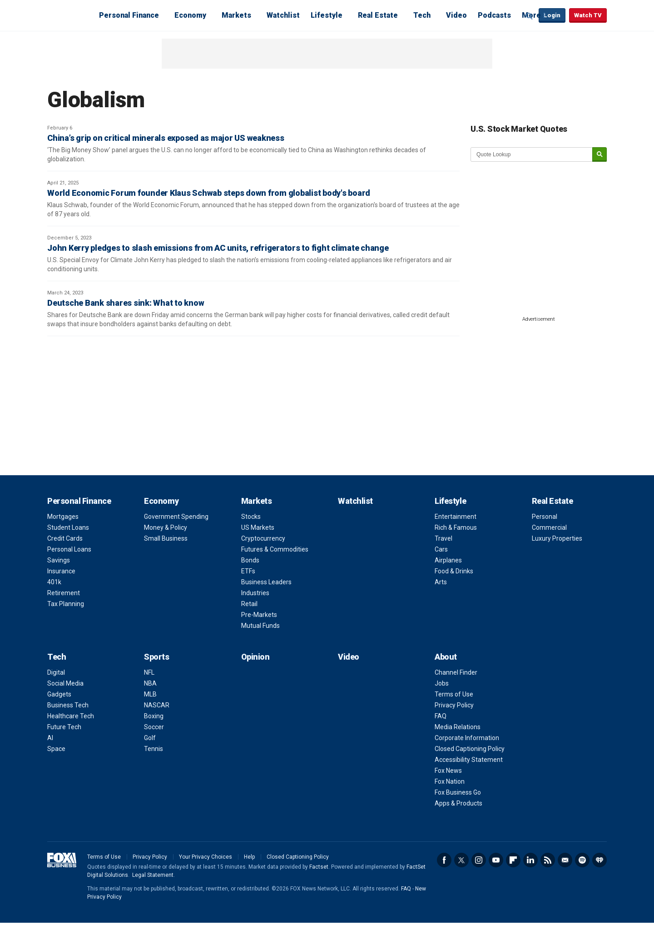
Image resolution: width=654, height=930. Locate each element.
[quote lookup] (532, 154)
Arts (441, 582)
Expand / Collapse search (529, 16)
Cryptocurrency (263, 538)
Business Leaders (266, 582)
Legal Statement (152, 875)
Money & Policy (165, 527)
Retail (249, 603)
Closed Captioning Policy (470, 748)
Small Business (166, 538)
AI (50, 737)
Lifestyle (326, 15)
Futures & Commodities (274, 549)
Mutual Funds (260, 625)
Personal (544, 516)
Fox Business (69, 15)
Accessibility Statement (469, 759)
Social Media (65, 683)
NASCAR (156, 705)
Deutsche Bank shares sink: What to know (125, 303)
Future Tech (64, 727)
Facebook (444, 860)
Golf (150, 737)
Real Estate (378, 15)
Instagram (478, 860)
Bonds (250, 560)
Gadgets (59, 694)
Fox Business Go (458, 792)
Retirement (63, 593)
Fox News (448, 770)
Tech (422, 15)
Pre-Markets (259, 614)
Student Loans (68, 527)
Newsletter (565, 860)
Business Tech (68, 705)
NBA (150, 683)
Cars (441, 549)
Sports (156, 656)
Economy (190, 15)
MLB (150, 694)
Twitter (461, 860)
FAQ (440, 716)
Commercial (549, 527)
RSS (547, 860)
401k (54, 582)
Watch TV (588, 15)
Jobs (442, 683)
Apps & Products (458, 803)
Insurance (61, 571)
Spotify (582, 860)
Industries (255, 593)
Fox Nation (450, 781)
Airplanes (448, 560)
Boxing (154, 716)
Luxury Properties (557, 538)
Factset (318, 867)
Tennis (153, 748)
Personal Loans (69, 549)
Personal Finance (129, 15)
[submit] (599, 154)
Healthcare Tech (70, 716)
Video (456, 15)
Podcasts (494, 15)
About (446, 656)
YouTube (496, 860)
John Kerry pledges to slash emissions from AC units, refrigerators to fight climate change (218, 248)
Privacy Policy (454, 705)
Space (56, 748)
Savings (58, 560)
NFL (149, 672)
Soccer (154, 727)
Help (249, 857)
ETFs (248, 571)
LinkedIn (530, 860)
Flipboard (513, 860)
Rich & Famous (456, 527)
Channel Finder (456, 672)
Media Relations (458, 727)
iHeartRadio (599, 860)
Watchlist (283, 15)
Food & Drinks (454, 571)
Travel (443, 538)
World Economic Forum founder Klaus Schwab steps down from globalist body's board (208, 193)
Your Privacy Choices (205, 857)
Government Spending (176, 516)
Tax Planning (65, 603)
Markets (236, 15)
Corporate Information (467, 737)
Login (552, 15)
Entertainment (455, 516)
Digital (56, 672)
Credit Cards (65, 538)
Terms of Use (454, 694)
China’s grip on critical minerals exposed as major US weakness (165, 138)
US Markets (257, 527)
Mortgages (63, 516)
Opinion (255, 656)
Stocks (251, 516)
